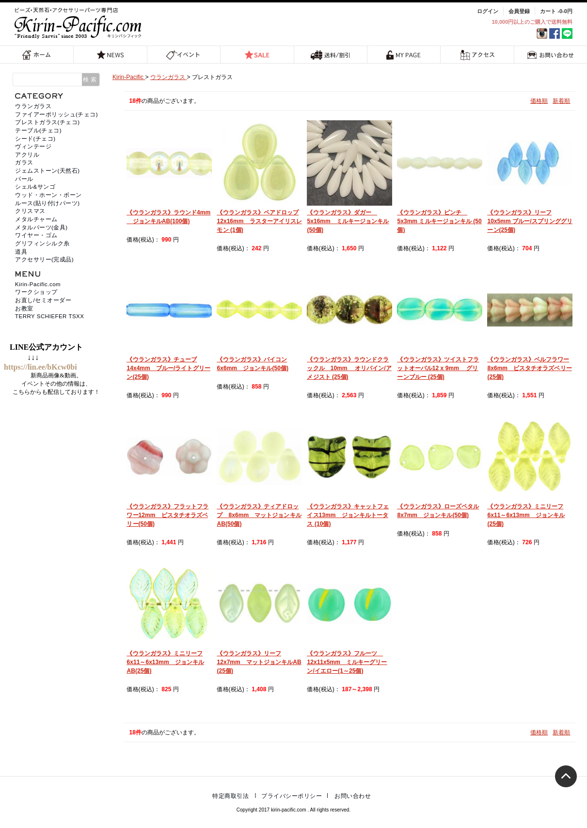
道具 (21, 252)
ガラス (24, 162)
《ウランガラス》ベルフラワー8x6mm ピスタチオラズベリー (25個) (529, 368)
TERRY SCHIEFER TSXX (49, 316)
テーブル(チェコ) (38, 130)
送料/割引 (330, 54)
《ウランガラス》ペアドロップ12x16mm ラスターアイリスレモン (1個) (259, 221)
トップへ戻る (566, 776)
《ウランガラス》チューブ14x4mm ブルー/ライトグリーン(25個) (168, 368)
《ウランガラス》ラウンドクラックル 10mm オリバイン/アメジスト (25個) (349, 368)
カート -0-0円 (556, 11)
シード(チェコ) (35, 139)
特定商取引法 (230, 796)
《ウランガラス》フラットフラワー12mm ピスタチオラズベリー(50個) (167, 515)
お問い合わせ (550, 54)
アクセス (477, 54)
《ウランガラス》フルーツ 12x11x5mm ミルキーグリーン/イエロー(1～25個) (347, 662)
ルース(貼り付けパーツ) (47, 203)
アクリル (27, 155)
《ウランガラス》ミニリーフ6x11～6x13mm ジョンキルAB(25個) (165, 662)
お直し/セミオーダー (43, 300)
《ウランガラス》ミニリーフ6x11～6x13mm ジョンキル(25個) (526, 515)
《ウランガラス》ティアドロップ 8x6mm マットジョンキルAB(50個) (259, 515)
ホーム (36, 54)
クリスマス (30, 211)
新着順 (561, 100)
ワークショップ (36, 292)
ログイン (487, 11)
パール (24, 179)
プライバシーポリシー (291, 796)
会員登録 (519, 11)
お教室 (24, 308)
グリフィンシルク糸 (42, 243)
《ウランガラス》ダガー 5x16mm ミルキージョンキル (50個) (348, 221)
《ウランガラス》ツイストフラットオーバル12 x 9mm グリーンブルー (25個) (438, 368)
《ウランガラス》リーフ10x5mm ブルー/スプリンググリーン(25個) (529, 221)
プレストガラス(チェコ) (47, 122)
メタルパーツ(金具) (41, 227)
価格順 (539, 100)
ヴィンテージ (33, 146)
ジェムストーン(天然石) (47, 171)
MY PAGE (404, 54)
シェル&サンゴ (35, 187)
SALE (257, 54)
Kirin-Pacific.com (38, 284)
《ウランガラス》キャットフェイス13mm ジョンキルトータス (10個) (348, 515)
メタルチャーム (36, 219)
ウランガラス (33, 106)
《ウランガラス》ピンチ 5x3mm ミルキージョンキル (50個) (439, 221)
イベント (183, 54)
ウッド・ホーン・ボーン (48, 195)
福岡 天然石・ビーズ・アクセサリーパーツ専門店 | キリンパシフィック (79, 23)
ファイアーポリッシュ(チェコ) (56, 114)
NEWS (110, 54)
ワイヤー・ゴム (36, 235)
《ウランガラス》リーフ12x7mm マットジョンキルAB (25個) (259, 662)
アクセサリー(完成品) (44, 259)
